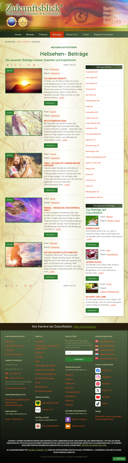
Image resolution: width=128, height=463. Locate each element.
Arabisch (69, 375)
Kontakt (38, 357)
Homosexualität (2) (93, 134)
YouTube (106, 397)
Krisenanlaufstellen (50, 426)
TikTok (105, 403)
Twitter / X (106, 390)
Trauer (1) (89, 186)
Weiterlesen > (51, 103)
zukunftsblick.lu (107, 354)
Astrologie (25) (91, 78)
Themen (43, 34)
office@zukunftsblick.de (17, 388)
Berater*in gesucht (14, 354)
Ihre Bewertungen (43, 391)
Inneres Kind (92, 228)
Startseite (39, 341)
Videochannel (78, 426)
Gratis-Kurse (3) (92, 118)
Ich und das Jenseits (55, 78)
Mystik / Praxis (113, 221)
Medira (109, 217)
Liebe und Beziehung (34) (96, 157)
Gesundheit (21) (92, 112)
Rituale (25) (90, 169)
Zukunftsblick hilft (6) (94, 197)
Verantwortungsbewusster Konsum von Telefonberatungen (17, 402)
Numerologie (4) (92, 146)
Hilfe (37, 361)
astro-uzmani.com (108, 358)
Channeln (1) (91, 89)
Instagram (106, 377)
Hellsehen (55, 73)
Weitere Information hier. (94, 445)
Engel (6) (89, 106)
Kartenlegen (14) (92, 151)
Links (37, 383)
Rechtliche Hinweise (44, 378)
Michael (53, 243)
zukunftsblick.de (107, 346)
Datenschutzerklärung (45, 374)
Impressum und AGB (44, 370)
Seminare (9, 350)
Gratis (86, 34)
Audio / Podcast (79, 419)
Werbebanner (41, 387)
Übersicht (9, 341)
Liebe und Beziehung (109, 292)
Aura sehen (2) (91, 83)
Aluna (52, 199)
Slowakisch (70, 396)
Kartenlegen (112, 254)
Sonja (108, 284)
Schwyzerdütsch (73, 392)
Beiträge (56, 34)
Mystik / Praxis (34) (93, 163)
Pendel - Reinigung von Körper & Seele (62, 209)
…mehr (61, 98)
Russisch (69, 388)
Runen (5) (89, 174)
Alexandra (54, 69)
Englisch (69, 379)
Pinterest (106, 384)
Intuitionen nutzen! (55, 121)
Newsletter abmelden (45, 365)
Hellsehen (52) (91, 128)
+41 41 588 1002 (14, 373)
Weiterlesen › (92, 245)
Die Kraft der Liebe (96, 297)
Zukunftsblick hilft (50, 403)
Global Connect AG (38, 450)
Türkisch (69, 405)
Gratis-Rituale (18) (93, 123)
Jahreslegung (93, 262)
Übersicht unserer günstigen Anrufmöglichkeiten (108, 417)
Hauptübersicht (92, 72)
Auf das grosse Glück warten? (61, 252)
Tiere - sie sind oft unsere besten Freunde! (62, 164)
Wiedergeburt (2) (92, 192)
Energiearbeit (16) (93, 101)
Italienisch (70, 383)
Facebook (106, 370)
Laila (108, 250)
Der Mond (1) (91, 95)
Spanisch (69, 400)
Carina (53, 112)
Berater (30, 34)
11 (29, 65)
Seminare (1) (91, 180)
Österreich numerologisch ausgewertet (47, 347)
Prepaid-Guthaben (103, 34)
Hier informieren (85, 326)
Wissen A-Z (72, 34)
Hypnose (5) (90, 140)
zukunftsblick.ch (107, 341)
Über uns (39, 353)
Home (18, 34)
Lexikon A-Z (47, 409)
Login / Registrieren (14, 419)
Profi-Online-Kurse (14, 346)
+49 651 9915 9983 (15, 378)
